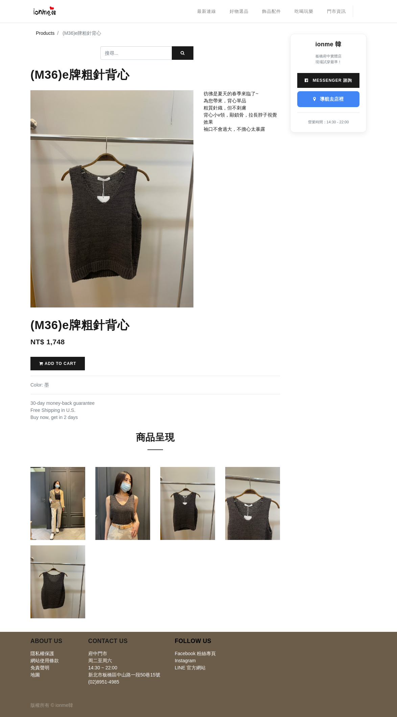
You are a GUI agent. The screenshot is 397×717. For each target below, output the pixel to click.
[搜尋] (182, 53)
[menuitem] (206, 11)
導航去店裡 (328, 99)
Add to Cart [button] (57, 363)
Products (45, 33)
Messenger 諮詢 (328, 80)
